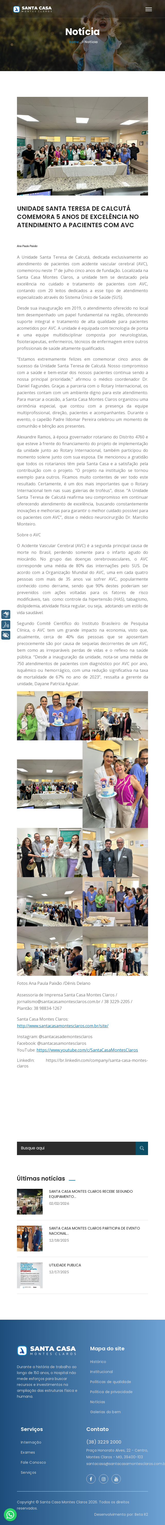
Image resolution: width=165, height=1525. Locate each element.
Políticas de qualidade (110, 1381)
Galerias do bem (105, 1412)
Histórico (98, 1361)
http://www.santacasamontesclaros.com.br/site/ (62, 1026)
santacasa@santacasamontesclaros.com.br (117, 1463)
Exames (28, 1452)
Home (74, 41)
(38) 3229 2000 (103, 1442)
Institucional (101, 1371)
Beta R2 (141, 1514)
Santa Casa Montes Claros (64, 1502)
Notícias (97, 1402)
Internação (31, 1442)
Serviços (28, 1472)
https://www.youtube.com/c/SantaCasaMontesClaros (87, 1050)
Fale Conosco (33, 1462)
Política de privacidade (111, 1392)
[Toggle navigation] (148, 9)
